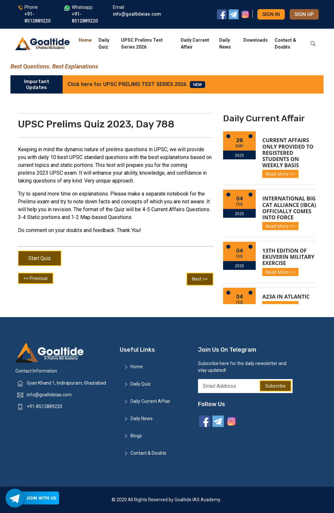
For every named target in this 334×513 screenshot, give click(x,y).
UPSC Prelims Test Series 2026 (142, 43)
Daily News (225, 43)
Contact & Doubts (285, 43)
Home (85, 40)
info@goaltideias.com (49, 394)
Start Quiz (39, 258)
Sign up (304, 14)
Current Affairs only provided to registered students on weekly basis (287, 153)
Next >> (200, 279)
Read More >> (280, 174)
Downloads (255, 40)
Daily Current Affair (195, 43)
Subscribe (275, 385)
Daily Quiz (104, 43)
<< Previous (35, 278)
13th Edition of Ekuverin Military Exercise (288, 257)
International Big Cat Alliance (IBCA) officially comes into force (289, 208)
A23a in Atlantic (286, 296)
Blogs (136, 435)
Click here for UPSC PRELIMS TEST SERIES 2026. (136, 84)
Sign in (271, 14)
